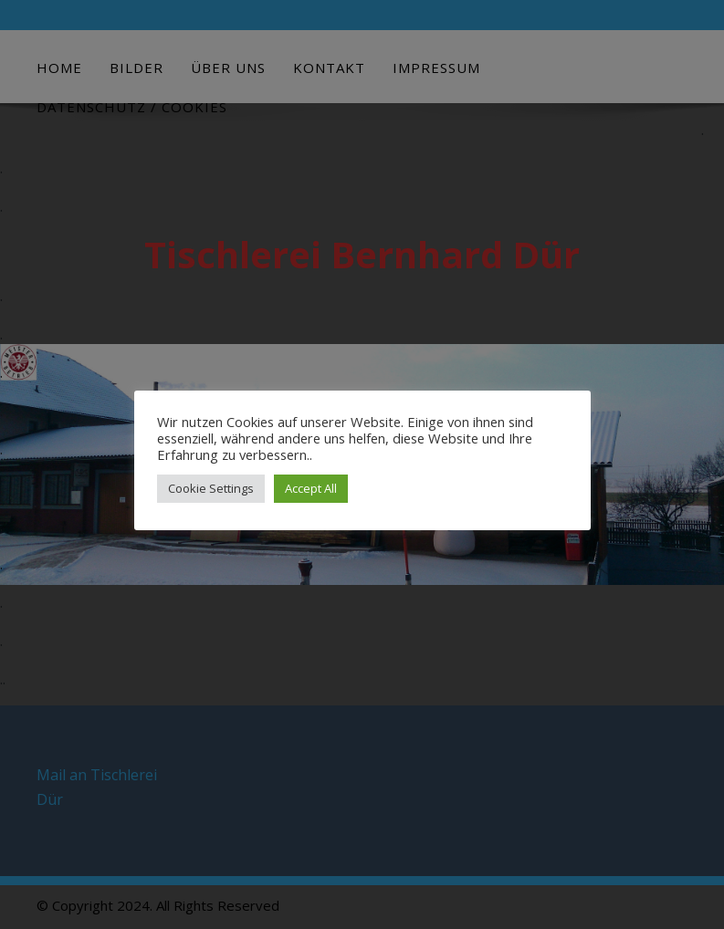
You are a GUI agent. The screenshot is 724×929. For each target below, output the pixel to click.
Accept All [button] (311, 488)
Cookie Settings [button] (211, 488)
